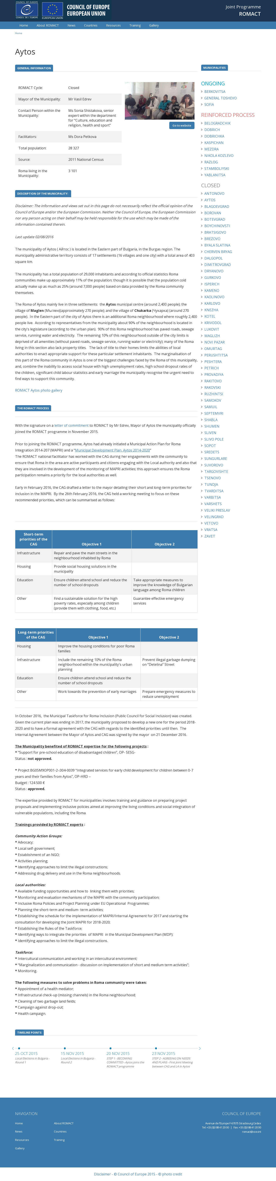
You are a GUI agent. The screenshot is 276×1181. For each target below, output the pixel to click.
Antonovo (214, 193)
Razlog (211, 162)
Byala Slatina (217, 245)
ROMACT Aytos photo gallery (38, 390)
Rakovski (212, 387)
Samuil (210, 407)
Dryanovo (213, 271)
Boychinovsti (217, 225)
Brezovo (212, 238)
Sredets (211, 452)
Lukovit (211, 329)
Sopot (210, 445)
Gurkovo (212, 277)
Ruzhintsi (213, 394)
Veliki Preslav (217, 510)
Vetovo (211, 523)
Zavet (209, 536)
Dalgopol (213, 258)
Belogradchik (217, 123)
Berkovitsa (214, 91)
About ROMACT (48, 25)
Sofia (209, 104)
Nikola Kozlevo (219, 155)
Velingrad (214, 516)
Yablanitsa (214, 175)
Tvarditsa (213, 491)
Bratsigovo (215, 232)
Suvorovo (213, 465)
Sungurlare (215, 458)
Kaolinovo (214, 297)
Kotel (209, 316)
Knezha (211, 310)
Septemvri (213, 413)
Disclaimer (102, 1174)
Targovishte (216, 471)
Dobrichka (214, 136)
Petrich (211, 368)
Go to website (181, 125)
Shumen (212, 426)
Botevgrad (214, 219)
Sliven (210, 432)
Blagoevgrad (216, 206)
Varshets (213, 503)
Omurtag (213, 348)
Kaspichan (214, 142)
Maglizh (212, 335)
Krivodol (213, 322)
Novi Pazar (214, 342)
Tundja (211, 484)
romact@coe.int (251, 1132)
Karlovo (212, 303)
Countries (90, 25)
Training (135, 25)
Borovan (212, 213)
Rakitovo (213, 381)
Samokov (212, 400)
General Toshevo (220, 98)
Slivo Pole (214, 439)
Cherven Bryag (218, 251)
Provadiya (213, 374)
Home (23, 25)
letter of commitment (71, 425)
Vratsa (210, 529)
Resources (113, 25)
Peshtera (213, 361)
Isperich (212, 284)
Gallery (154, 25)
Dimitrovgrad (217, 264)
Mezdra (211, 149)
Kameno (211, 290)
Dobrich (212, 129)
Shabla (211, 419)
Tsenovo (212, 478)
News (71, 25)
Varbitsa (212, 497)
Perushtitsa (216, 355)
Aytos (209, 200)
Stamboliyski (216, 168)
